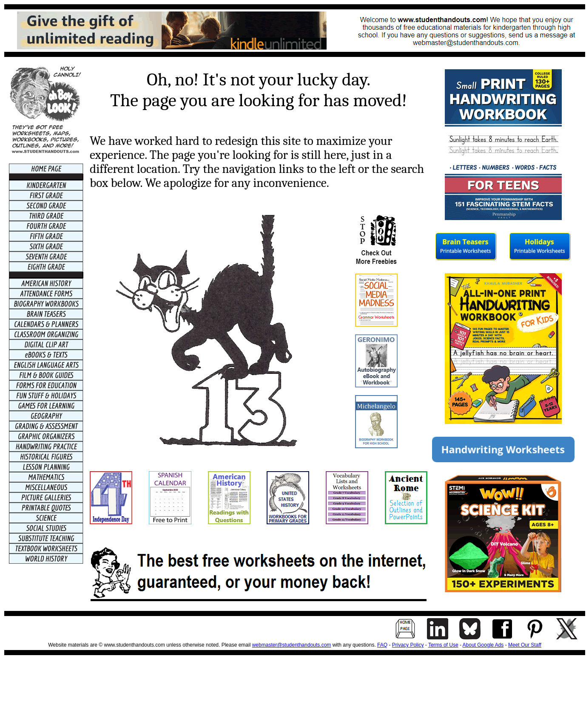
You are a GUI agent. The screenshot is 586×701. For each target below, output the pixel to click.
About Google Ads (483, 645)
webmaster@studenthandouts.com (291, 645)
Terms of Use (443, 645)
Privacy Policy (408, 645)
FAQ (382, 645)
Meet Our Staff (524, 645)
